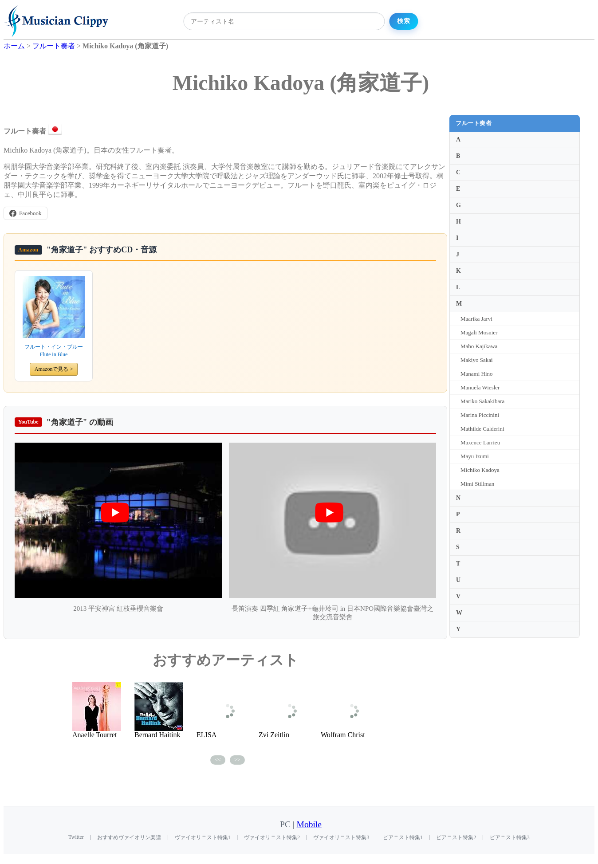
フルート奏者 (474, 123)
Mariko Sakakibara (482, 401)
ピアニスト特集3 (510, 837)
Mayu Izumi (474, 456)
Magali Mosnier (478, 332)
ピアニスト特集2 (456, 837)
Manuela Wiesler (480, 387)
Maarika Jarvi (476, 318)
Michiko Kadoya (480, 470)
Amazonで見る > (54, 369)
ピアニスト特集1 (403, 837)
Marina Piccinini (479, 415)
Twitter (75, 837)
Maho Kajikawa (478, 346)
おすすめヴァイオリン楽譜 (129, 837)
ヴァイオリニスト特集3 (341, 837)
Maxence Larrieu (480, 442)
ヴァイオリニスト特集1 (203, 837)
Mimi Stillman (477, 483)
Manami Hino (476, 373)
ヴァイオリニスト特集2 (272, 837)
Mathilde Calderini (482, 428)
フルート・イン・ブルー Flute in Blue (53, 350)
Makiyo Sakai (476, 360)
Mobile (309, 824)
